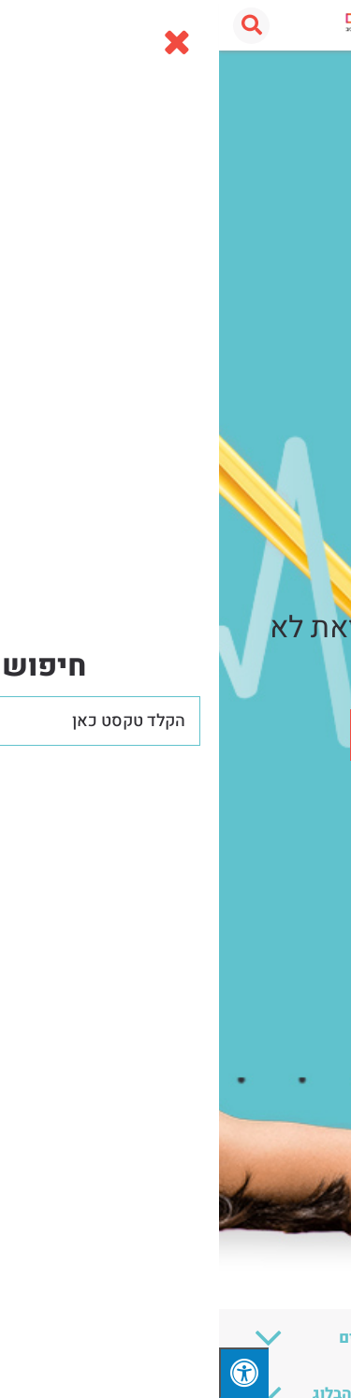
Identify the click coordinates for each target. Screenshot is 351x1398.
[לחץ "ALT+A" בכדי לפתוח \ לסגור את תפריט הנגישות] (25, 1372)
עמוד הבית (306, 71)
